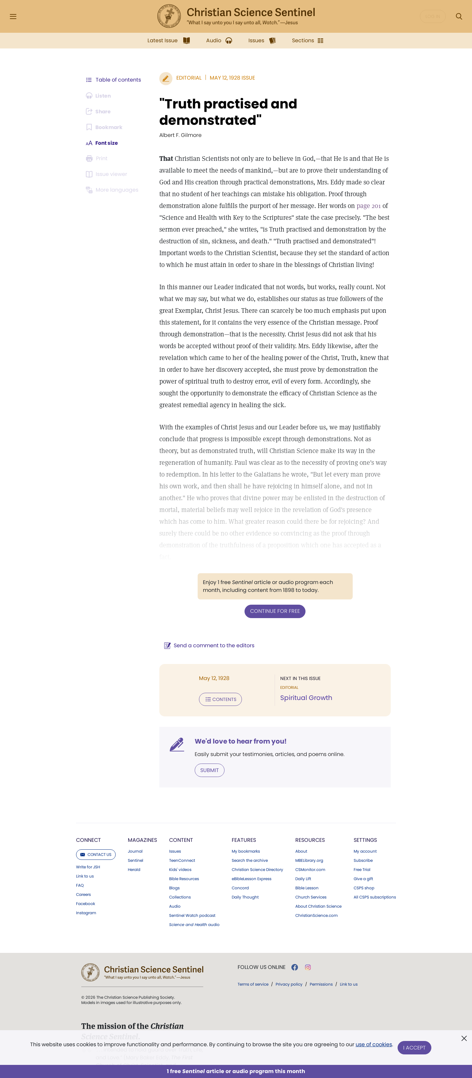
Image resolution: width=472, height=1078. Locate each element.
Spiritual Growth (306, 685)
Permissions (321, 971)
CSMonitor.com (310, 857)
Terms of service (253, 971)
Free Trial (362, 857)
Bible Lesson (307, 876)
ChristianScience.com (316, 903)
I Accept (414, 1047)
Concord (240, 876)
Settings (365, 827)
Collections (180, 885)
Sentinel (135, 848)
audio (194, 912)
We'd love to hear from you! (239, 729)
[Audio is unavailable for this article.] (99, 96)
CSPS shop (364, 876)
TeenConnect (182, 848)
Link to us (85, 864)
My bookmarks (246, 839)
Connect (88, 827)
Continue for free (274, 599)
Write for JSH (88, 855)
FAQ (80, 873)
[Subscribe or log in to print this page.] (97, 158)
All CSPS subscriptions (375, 885)
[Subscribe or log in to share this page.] (99, 111)
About (301, 839)
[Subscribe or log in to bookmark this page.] (104, 127)
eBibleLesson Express (251, 866)
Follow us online (261, 954)
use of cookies (373, 1045)
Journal (135, 839)
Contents (219, 687)
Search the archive (250, 848)
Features (244, 827)
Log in (432, 16)
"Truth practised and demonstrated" (227, 112)
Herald (134, 857)
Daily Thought (245, 885)
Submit (208, 758)
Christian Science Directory (257, 857)
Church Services (310, 885)
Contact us (95, 842)
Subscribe (363, 848)
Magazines (142, 827)
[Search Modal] (459, 17)
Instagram (86, 900)
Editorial (187, 78)
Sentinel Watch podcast (192, 903)
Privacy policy (289, 971)
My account (365, 839)
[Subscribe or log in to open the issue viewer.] (107, 174)
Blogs (174, 876)
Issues (175, 839)
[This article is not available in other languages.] (113, 190)
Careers (83, 882)
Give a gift (363, 866)
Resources (310, 827)
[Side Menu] (13, 17)
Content (181, 827)
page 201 (367, 205)
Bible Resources (184, 866)
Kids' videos (180, 857)
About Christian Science (318, 894)
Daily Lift (303, 866)
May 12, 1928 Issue (231, 78)
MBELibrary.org (309, 848)
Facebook (85, 891)
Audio (175, 894)
